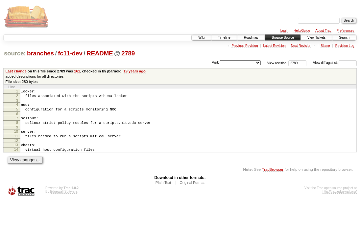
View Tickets (316, 37)
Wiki (201, 37)
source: (15, 53)
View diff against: (335, 63)
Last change (16, 71)
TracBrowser (272, 179)
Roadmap (251, 37)
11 (16, 143)
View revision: (277, 63)
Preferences (345, 30)
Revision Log (344, 46)
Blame (325, 46)
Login (284, 30)
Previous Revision (244, 46)
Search (344, 37)
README (99, 53)
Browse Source (283, 37)
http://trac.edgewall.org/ (340, 201)
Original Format (192, 192)
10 (16, 137)
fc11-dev (70, 53)
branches (40, 53)
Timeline (224, 37)
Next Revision (301, 46)
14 (16, 158)
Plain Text (163, 192)
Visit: (215, 62)
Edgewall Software (63, 201)
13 (16, 153)
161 (77, 71)
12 (16, 148)
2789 (128, 53)
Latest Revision (274, 46)
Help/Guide (302, 30)
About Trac (323, 30)
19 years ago (135, 71)
